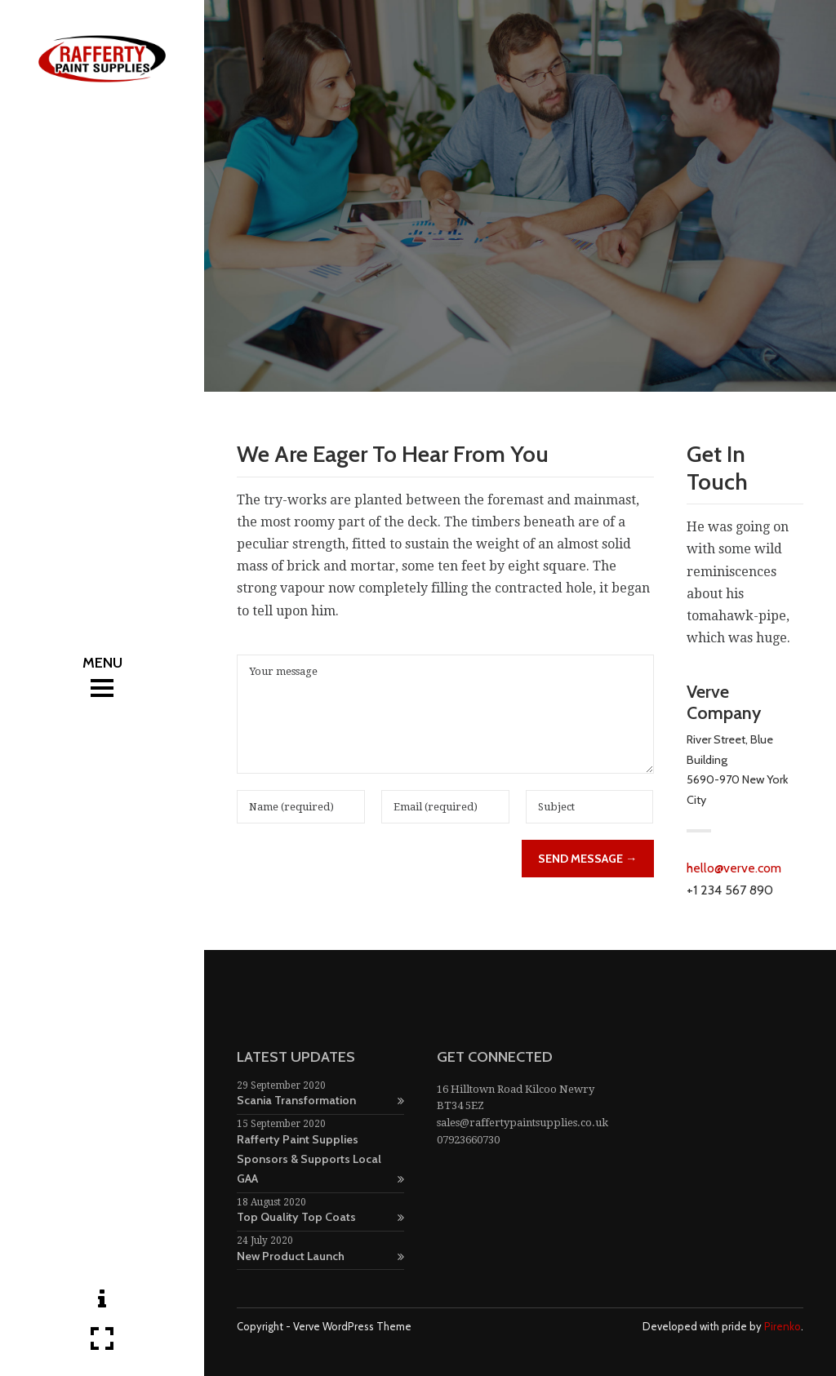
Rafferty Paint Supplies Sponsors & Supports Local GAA (320, 1159)
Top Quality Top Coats (320, 1217)
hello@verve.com (734, 868)
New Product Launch (320, 1256)
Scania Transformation (320, 1100)
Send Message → (587, 858)
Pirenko (782, 1326)
